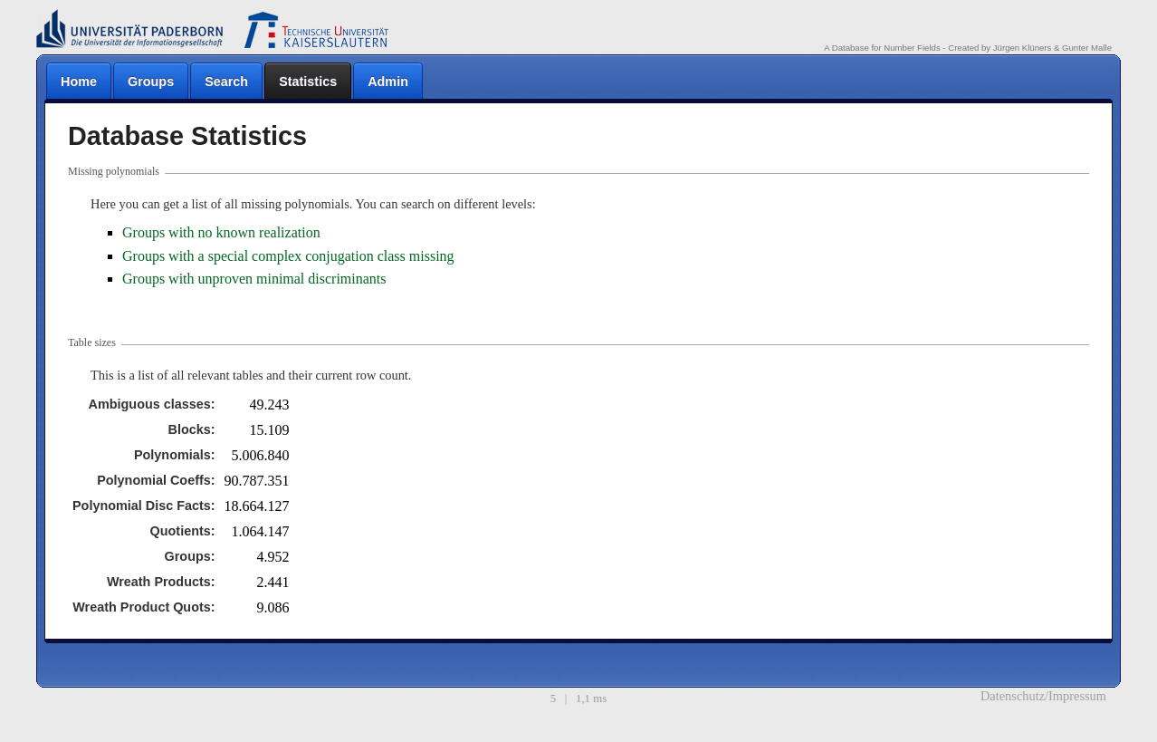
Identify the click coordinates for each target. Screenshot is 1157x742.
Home (79, 81)
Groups (151, 81)
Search (226, 81)
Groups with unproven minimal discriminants (254, 278)
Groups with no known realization (221, 232)
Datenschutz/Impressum (1043, 696)
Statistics (308, 81)
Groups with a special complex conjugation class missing (288, 256)
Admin (388, 81)
